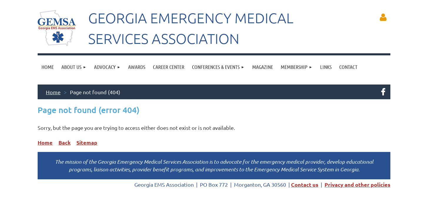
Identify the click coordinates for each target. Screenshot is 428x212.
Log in (383, 17)
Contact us (304, 184)
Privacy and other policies (357, 184)
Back (64, 142)
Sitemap (86, 142)
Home (53, 92)
